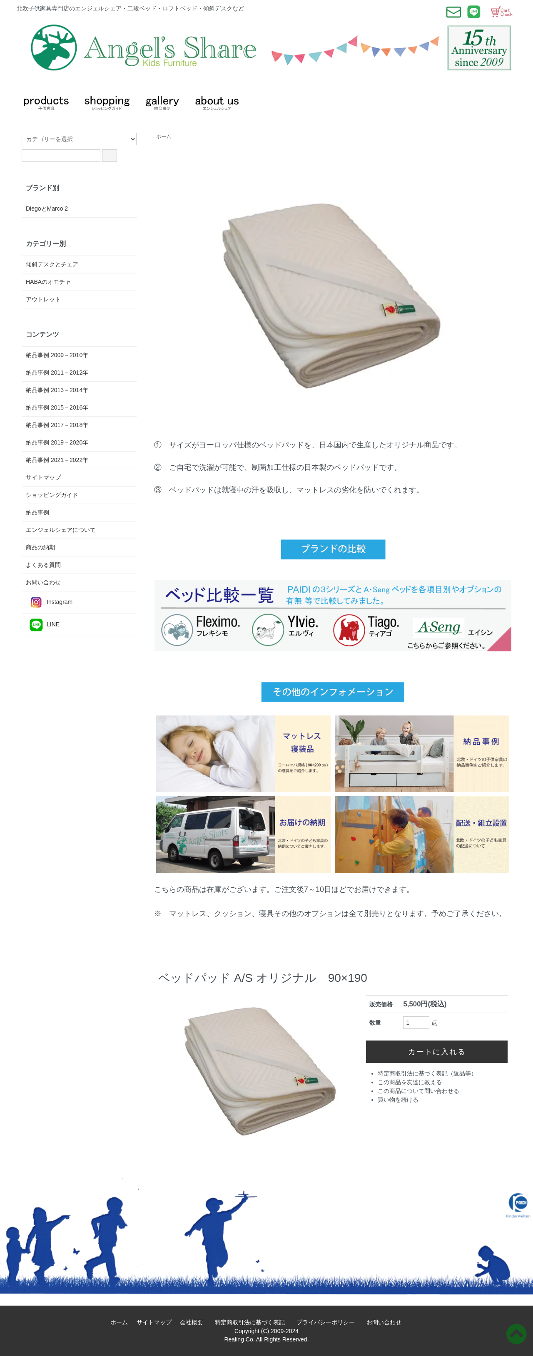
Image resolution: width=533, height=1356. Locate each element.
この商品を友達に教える (410, 1082)
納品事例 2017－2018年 (57, 425)
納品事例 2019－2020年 (57, 442)
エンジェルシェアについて (61, 530)
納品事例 (37, 512)
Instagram (49, 602)
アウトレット (43, 299)
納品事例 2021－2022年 (57, 460)
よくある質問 (43, 564)
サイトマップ (43, 477)
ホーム (163, 136)
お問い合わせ (43, 582)
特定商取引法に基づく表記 (253, 1322)
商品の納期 (40, 547)
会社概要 (194, 1322)
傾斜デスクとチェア (52, 264)
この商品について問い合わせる (418, 1091)
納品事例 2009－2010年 (57, 355)
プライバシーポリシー (328, 1322)
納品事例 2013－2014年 (57, 390)
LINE (43, 625)
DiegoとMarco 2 (47, 208)
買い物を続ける (398, 1099)
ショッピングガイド (52, 495)
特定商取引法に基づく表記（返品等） (427, 1073)
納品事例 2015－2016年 (57, 407)
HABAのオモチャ (48, 281)
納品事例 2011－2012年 (57, 372)
